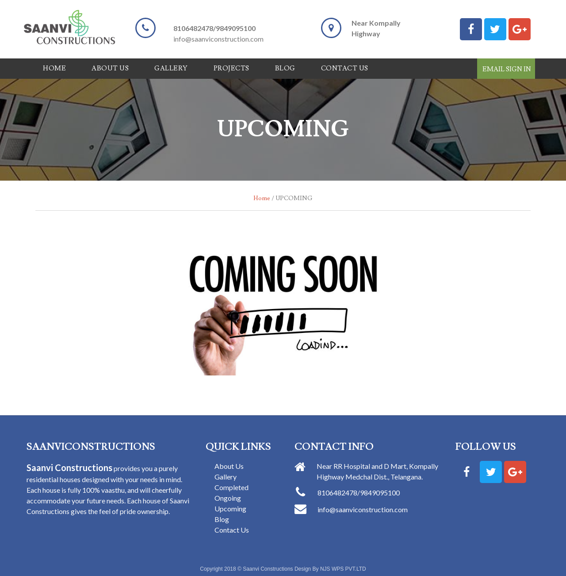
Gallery (171, 68)
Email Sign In (506, 69)
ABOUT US (110, 68)
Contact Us (344, 68)
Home (54, 68)
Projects (231, 68)
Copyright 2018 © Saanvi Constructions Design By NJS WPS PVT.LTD (283, 569)
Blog (285, 68)
